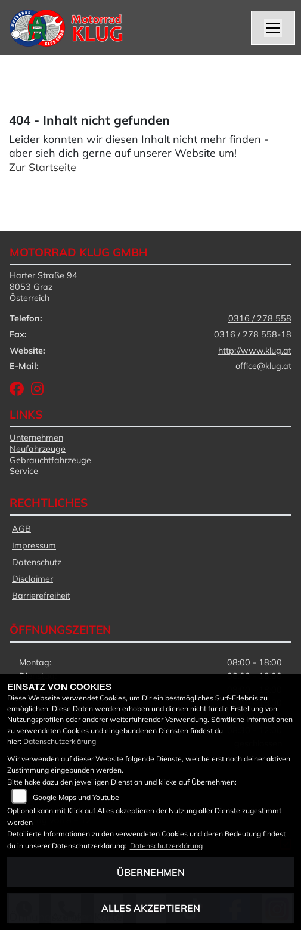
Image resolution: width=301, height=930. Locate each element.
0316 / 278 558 (259, 318)
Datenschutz (36, 562)
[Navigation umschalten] (273, 28)
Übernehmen (151, 872)
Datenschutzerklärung (59, 741)
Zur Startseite (42, 167)
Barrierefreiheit (41, 595)
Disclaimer (32, 579)
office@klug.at (263, 366)
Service (24, 471)
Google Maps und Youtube (76, 797)
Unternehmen (36, 437)
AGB (21, 528)
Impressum (34, 545)
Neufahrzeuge (38, 449)
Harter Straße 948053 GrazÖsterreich (43, 286)
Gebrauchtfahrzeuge (50, 460)
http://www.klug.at (254, 350)
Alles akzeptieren (150, 908)
